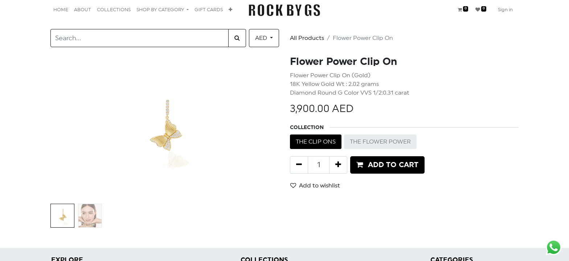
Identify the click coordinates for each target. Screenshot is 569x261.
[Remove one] (299, 165)
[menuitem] (60, 10)
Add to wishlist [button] (315, 185)
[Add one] (338, 165)
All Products (307, 38)
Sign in (505, 10)
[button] (230, 10)
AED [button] (262, 38)
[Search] (237, 38)
